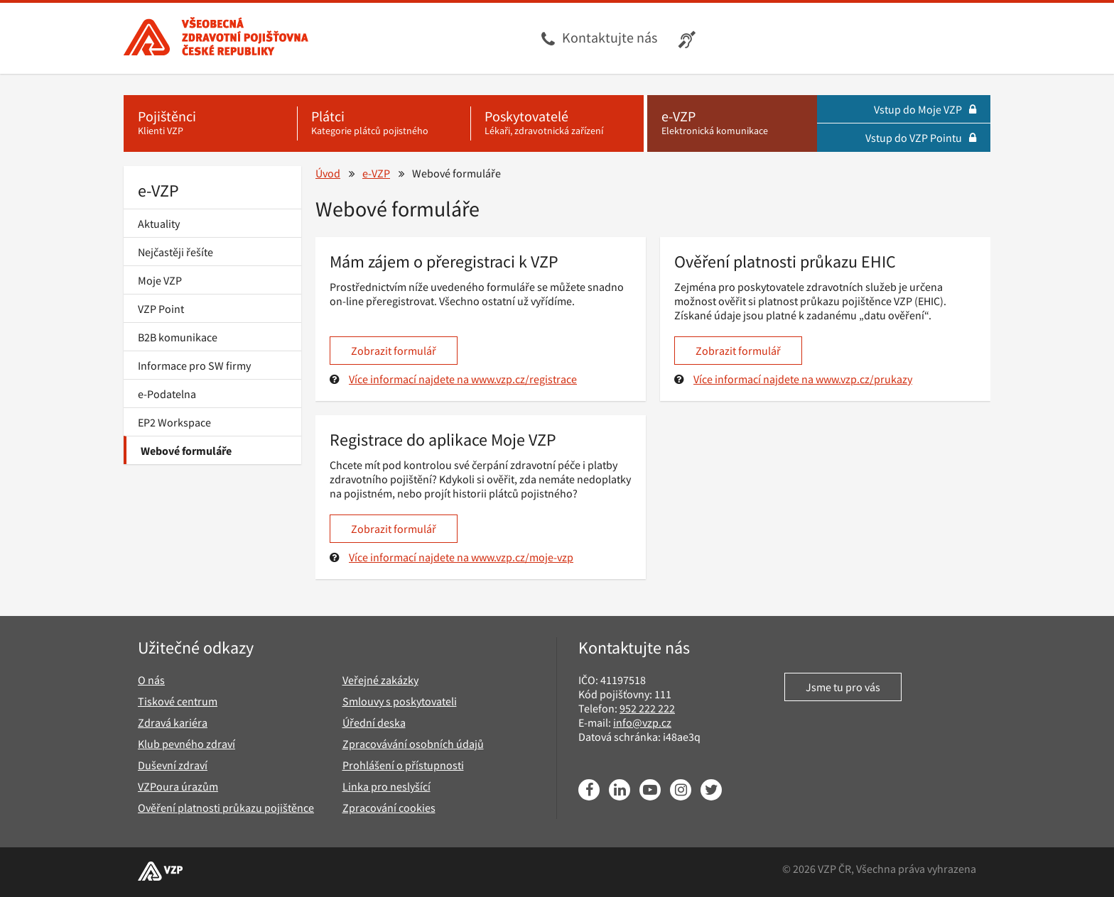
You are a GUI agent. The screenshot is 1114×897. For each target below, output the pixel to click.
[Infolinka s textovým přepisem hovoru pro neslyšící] (688, 38)
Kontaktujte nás (609, 37)
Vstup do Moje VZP (925, 109)
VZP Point (161, 309)
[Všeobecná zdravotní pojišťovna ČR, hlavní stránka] (216, 38)
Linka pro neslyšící (386, 786)
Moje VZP (160, 280)
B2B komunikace (177, 337)
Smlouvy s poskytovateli (399, 701)
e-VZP (158, 191)
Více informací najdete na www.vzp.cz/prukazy (802, 379)
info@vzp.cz (642, 722)
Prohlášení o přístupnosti (403, 765)
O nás (151, 680)
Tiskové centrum (177, 701)
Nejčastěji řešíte (175, 252)
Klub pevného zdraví (186, 744)
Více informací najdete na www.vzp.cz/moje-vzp (461, 557)
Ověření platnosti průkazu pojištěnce (226, 807)
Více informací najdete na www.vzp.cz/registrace (463, 379)
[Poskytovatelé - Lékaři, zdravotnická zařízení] (557, 123)
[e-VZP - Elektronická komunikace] (732, 123)
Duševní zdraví (172, 765)
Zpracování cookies (389, 807)
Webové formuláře (186, 451)
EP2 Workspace (174, 422)
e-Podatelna (167, 394)
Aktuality (159, 223)
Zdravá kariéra (172, 722)
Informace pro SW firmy (194, 365)
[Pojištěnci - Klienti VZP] (210, 123)
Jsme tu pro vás (843, 687)
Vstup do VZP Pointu (920, 138)
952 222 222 (647, 708)
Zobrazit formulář (393, 350)
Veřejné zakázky (380, 680)
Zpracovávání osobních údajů (413, 744)
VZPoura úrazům (178, 786)
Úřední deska (374, 722)
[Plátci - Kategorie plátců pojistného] (383, 123)
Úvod (327, 173)
